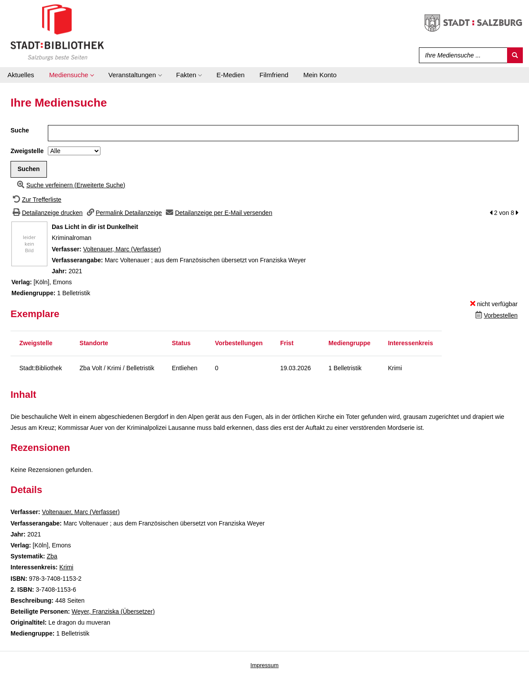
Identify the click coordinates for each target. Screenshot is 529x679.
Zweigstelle (27, 150)
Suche (20, 130)
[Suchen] (515, 55)
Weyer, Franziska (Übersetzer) (113, 611)
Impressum (264, 665)
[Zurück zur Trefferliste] (36, 199)
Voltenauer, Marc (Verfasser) (122, 249)
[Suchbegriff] (461, 55)
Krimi (66, 567)
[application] (71, 75)
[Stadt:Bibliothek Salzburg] (57, 32)
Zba (51, 556)
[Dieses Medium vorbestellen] (495, 315)
